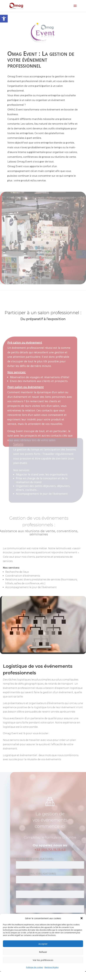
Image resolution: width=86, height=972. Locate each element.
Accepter (43, 943)
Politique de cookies (34, 967)
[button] (4, 18)
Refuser (43, 951)
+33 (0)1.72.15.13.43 (53, 850)
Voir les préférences (43, 960)
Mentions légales (51, 967)
